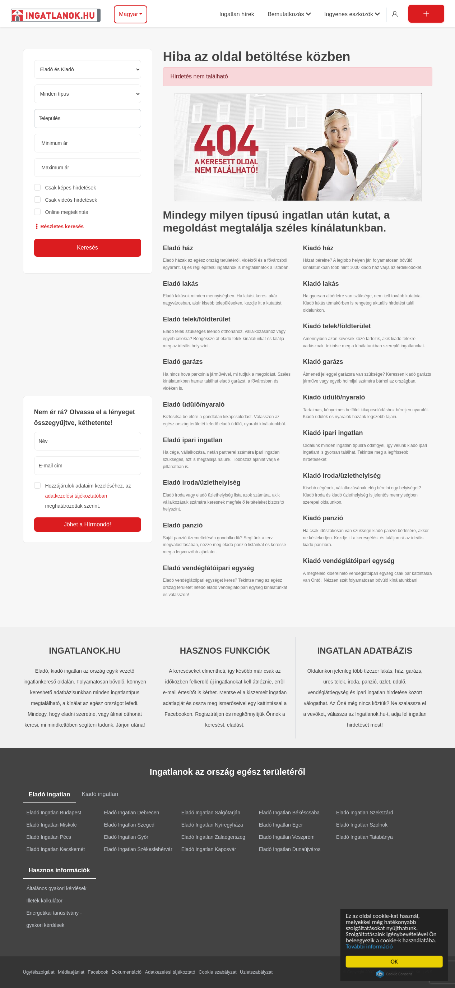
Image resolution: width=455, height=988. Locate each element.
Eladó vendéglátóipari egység (208, 568)
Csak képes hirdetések (70, 188)
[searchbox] (87, 118)
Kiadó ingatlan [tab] (100, 794)
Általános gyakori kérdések (57, 888)
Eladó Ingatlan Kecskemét (56, 849)
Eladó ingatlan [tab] (49, 794)
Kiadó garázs (323, 361)
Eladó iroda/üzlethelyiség (202, 482)
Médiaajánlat (71, 972)
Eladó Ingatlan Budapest (54, 812)
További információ (370, 946)
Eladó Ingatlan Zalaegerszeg (213, 837)
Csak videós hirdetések (71, 200)
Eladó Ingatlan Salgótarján (210, 812)
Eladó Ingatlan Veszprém (287, 837)
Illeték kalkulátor (44, 901)
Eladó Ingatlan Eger (281, 825)
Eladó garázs (183, 361)
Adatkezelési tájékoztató (170, 972)
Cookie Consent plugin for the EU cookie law (395, 974)
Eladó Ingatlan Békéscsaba (289, 812)
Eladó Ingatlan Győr (126, 837)
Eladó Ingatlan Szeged (129, 825)
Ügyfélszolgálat (39, 972)
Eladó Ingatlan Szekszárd (364, 812)
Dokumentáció (126, 972)
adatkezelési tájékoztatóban (76, 496)
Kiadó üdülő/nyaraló (334, 397)
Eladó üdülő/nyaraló (194, 404)
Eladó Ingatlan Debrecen (131, 812)
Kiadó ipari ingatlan (333, 432)
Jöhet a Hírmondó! (87, 524)
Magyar (128, 14)
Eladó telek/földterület (197, 319)
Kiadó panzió (323, 518)
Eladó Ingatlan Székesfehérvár (138, 849)
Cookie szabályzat (218, 972)
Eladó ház (178, 248)
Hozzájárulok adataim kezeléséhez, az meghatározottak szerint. (88, 496)
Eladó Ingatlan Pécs (49, 837)
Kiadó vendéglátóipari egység (349, 560)
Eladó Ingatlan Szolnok (361, 825)
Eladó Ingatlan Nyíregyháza (212, 825)
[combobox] (87, 118)
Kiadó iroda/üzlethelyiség (342, 475)
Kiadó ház (318, 248)
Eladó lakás (181, 283)
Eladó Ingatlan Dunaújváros (289, 849)
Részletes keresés (59, 226)
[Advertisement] (87, 334)
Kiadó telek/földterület (337, 326)
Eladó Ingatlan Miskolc (52, 825)
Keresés (87, 247)
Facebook (98, 972)
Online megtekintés (66, 212)
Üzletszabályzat (256, 972)
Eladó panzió (183, 525)
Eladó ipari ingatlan (193, 440)
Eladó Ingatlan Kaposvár (208, 849)
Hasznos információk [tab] (59, 870)
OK (395, 961)
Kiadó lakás (321, 283)
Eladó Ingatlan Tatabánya (364, 837)
